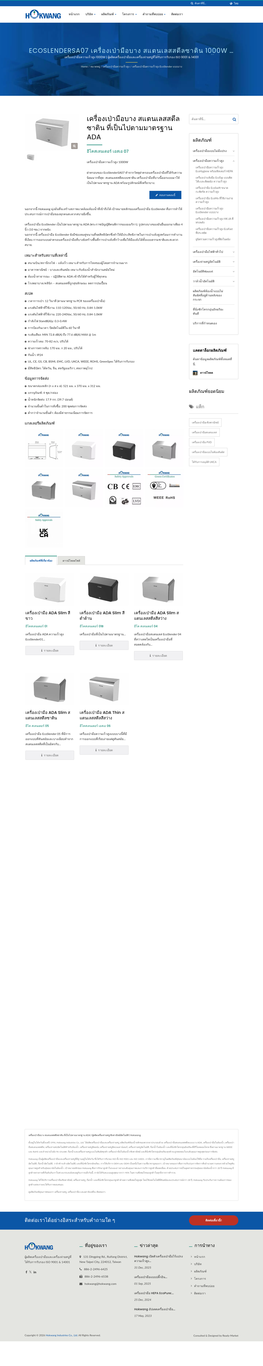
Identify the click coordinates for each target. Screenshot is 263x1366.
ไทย (236, 3)
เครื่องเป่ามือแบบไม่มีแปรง (210, 150)
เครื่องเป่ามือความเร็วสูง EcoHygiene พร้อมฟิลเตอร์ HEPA (214, 169)
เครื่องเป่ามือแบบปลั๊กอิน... (150, 1276)
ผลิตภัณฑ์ (108, 14)
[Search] (211, 3)
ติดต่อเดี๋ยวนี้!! (213, 1220)
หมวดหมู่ (95, 66)
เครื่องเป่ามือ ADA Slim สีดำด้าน (102, 615)
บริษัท (90, 14)
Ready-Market (230, 1335)
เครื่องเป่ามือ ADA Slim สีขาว (47, 615)
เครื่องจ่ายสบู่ (60, 1191)
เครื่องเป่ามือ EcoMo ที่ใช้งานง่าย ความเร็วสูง (214, 200)
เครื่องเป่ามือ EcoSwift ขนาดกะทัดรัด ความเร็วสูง (212, 189)
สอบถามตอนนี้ (165, 195)
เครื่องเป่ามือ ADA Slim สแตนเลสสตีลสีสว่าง (156, 615)
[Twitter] (30, 1271)
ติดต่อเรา (177, 14)
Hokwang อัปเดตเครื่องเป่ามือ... (154, 1309)
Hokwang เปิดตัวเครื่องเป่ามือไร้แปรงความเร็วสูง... (158, 1258)
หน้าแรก (74, 14)
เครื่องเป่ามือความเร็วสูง (116, 66)
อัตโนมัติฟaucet (203, 271)
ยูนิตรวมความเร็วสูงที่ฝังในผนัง (213, 239)
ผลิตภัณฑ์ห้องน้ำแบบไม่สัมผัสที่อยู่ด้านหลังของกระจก (208, 295)
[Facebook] (26, 1271)
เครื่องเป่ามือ (74, 1191)
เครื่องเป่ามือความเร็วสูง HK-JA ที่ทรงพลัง (214, 220)
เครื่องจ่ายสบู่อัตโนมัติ (206, 261)
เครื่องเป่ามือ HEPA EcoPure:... (154, 1292)
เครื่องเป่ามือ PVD (202, 442)
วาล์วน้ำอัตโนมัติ (203, 281)
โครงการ (129, 14)
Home (84, 66)
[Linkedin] (35, 1271)
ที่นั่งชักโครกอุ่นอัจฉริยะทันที (208, 311)
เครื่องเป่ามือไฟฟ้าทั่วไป (208, 251)
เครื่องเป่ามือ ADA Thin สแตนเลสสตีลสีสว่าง (102, 715)
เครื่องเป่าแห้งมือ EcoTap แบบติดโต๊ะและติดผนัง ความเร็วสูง (214, 179)
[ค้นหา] (192, 3)
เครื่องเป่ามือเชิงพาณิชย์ (205, 422)
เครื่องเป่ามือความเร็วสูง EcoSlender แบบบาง (157, 66)
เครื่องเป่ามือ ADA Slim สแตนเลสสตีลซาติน (47, 715)
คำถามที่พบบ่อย (154, 14)
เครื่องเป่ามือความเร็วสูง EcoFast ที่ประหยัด (214, 230)
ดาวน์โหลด (203, 373)
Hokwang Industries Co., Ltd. (62, 1334)
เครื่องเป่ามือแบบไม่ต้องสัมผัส (208, 452)
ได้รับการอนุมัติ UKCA (204, 461)
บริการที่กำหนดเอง (205, 323)
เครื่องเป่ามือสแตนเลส (204, 432)
